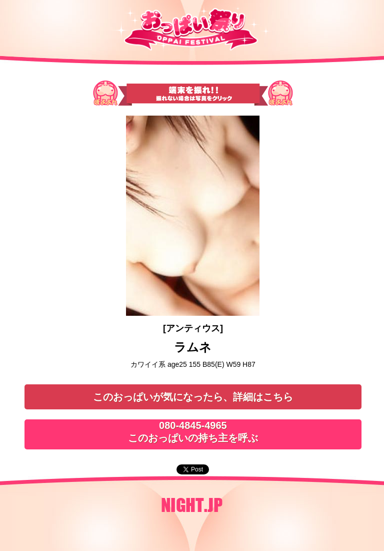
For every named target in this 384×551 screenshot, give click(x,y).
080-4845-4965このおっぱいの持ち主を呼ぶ (193, 431)
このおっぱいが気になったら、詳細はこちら (193, 396)
